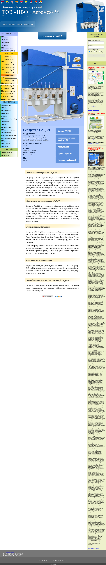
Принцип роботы (65, 153)
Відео (4, 124)
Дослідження (7, 105)
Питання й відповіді (9, 130)
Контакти (12, 24)
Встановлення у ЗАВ (9, 135)
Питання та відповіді (67, 160)
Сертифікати (7, 111)
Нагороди (6, 113)
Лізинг (5, 116)
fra (31, 2)
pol (21, 2)
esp (26, 2)
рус (2, 2)
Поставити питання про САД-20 (66, 139)
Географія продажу (9, 51)
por (36, 2)
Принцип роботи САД (10, 119)
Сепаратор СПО (8, 94)
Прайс (5, 108)
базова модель (9, 75)
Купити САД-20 (64, 131)
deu (17, 2)
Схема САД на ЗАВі (9, 138)
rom (40, 2)
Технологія (6, 141)
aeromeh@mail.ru (10, 552)
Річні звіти (6, 146)
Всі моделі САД (8, 96)
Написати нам (28, 24)
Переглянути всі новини (93, 110)
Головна (4, 24)
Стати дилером (8, 48)
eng (12, 2)
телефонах (93, 106)
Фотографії (6, 122)
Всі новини (6, 144)
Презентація (7, 127)
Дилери (19, 24)
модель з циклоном (11, 78)
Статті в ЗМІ (7, 133)
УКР (7, 2)
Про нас (5, 40)
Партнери (6, 155)
